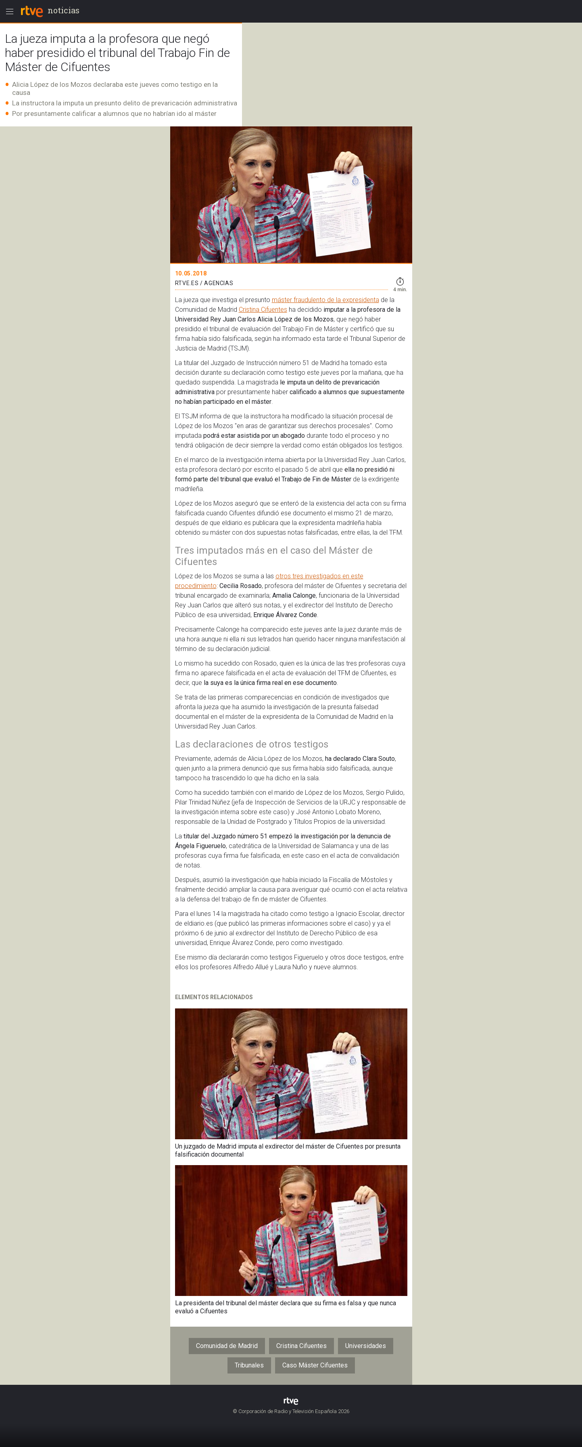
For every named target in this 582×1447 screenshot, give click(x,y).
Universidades (365, 1346)
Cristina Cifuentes (263, 309)
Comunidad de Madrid (227, 1346)
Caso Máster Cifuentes (315, 1365)
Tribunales (249, 1365)
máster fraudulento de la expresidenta (325, 300)
